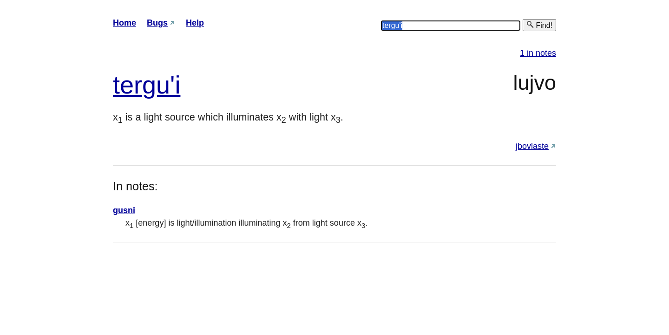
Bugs (157, 22)
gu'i (161, 85)
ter (127, 85)
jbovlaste (532, 146)
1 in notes (538, 53)
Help (195, 22)
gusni (124, 210)
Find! (539, 24)
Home (124, 22)
